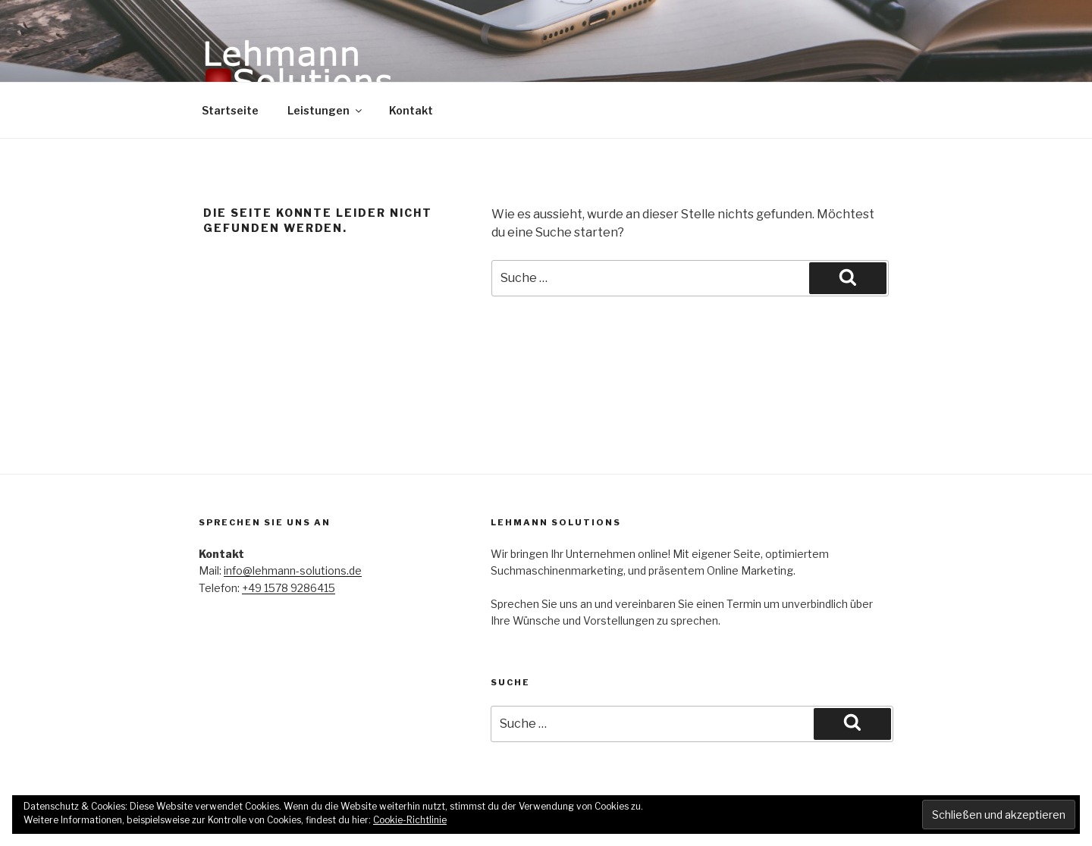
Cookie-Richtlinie (410, 820)
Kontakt (411, 110)
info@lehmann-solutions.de (293, 570)
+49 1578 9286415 (288, 587)
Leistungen (325, 110)
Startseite (230, 110)
